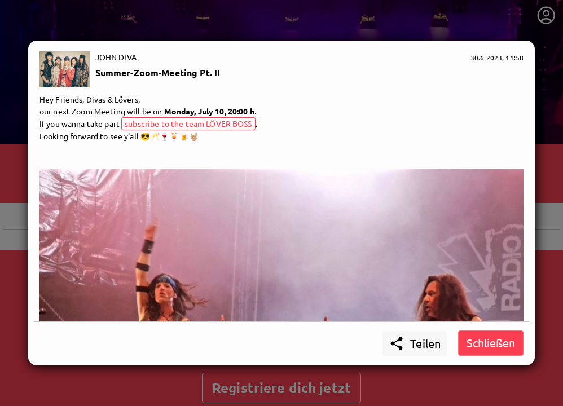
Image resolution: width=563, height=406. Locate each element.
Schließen (491, 343)
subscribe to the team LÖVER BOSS (188, 123)
